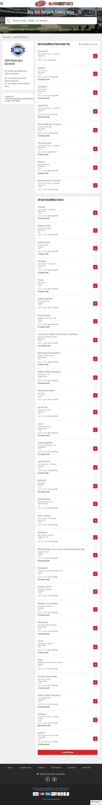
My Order (72, 767)
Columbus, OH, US (88, 44)
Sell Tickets (56, 767)
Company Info (25, 767)
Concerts (6, 37)
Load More (67, 752)
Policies (41, 767)
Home (9, 767)
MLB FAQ (87, 767)
